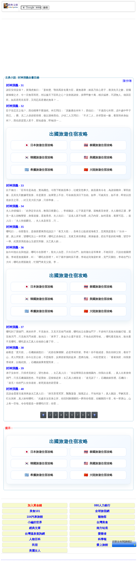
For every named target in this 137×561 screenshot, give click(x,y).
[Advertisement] (68, 47)
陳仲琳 (127, 81)
